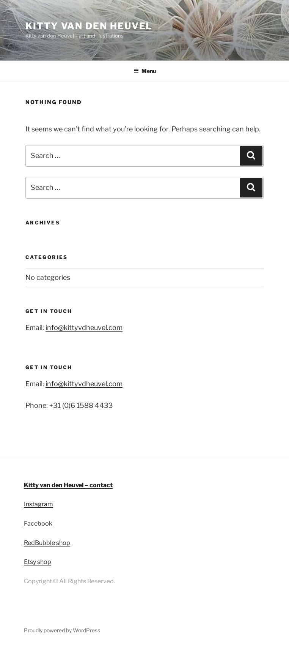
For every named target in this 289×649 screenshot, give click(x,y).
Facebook (38, 523)
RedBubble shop (47, 542)
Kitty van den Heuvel (88, 26)
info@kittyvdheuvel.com (84, 328)
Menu (145, 71)
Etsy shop (37, 561)
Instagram (38, 504)
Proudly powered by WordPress (62, 630)
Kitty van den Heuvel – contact (68, 485)
